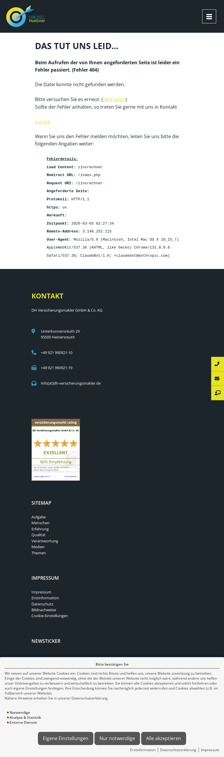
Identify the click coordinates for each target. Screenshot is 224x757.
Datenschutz (42, 599)
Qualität (39, 530)
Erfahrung (40, 524)
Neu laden (114, 99)
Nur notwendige (117, 738)
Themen (39, 548)
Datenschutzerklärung (178, 749)
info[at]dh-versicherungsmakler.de (71, 378)
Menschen (41, 518)
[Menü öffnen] (209, 16)
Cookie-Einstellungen (50, 611)
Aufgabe (39, 512)
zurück (42, 121)
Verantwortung (45, 536)
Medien (38, 542)
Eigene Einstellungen (65, 738)
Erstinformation (142, 749)
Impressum (210, 749)
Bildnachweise (44, 605)
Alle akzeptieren (163, 738)
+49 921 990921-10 (56, 348)
